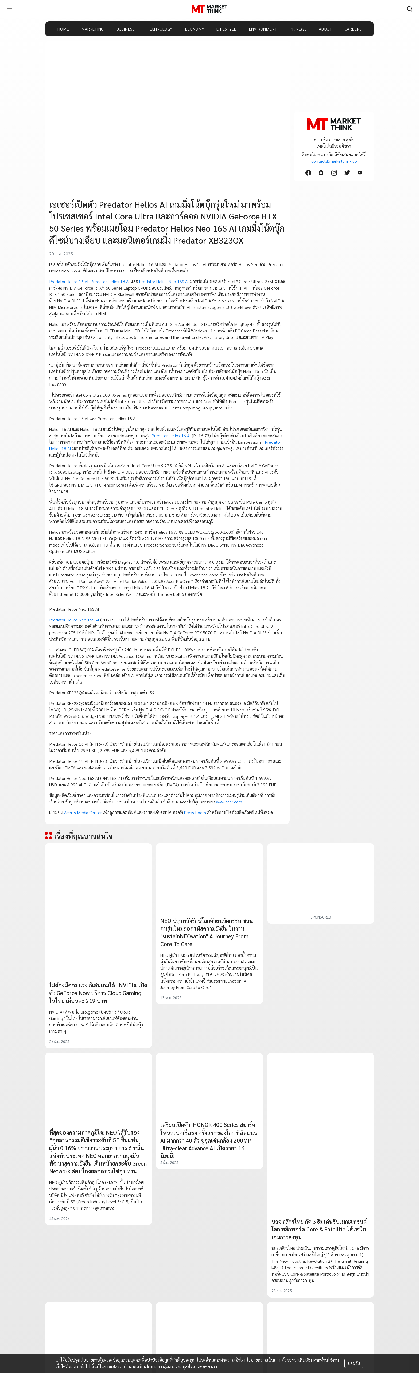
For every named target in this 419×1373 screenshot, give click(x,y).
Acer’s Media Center (83, 812)
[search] (409, 8)
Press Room (195, 812)
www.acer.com (228, 802)
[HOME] (209, 8)
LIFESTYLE (226, 29)
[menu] (9, 8)
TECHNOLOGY (159, 29)
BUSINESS (125, 29)
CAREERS (353, 29)
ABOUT (325, 29)
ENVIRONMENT (263, 29)
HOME (63, 29)
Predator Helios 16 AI (68, 281)
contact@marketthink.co (334, 161)
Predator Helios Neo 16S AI (164, 281)
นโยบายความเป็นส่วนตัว (265, 1360)
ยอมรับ (354, 1363)
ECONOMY (194, 29)
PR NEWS (298, 29)
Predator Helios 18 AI (110, 281)
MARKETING (92, 29)
